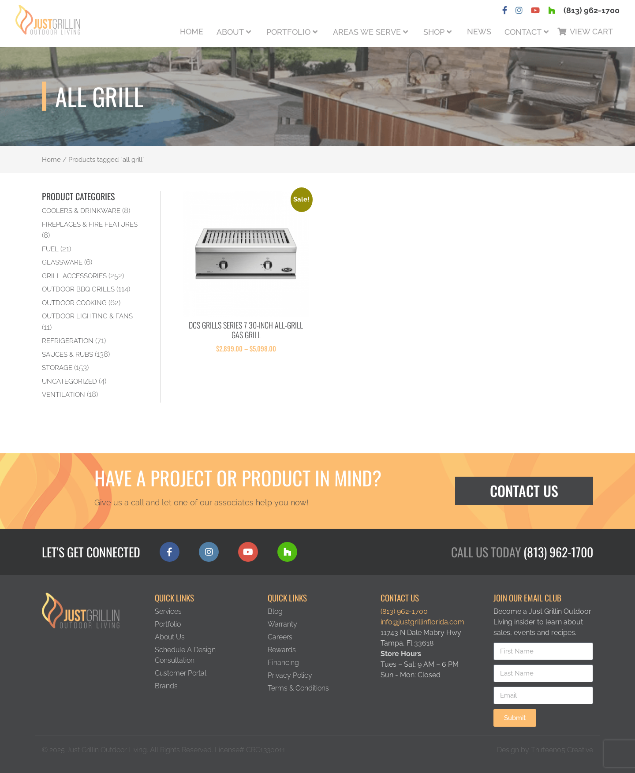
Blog (275, 611)
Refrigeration (67, 340)
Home (191, 31)
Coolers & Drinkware (81, 210)
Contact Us (524, 490)
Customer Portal (180, 673)
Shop (433, 32)
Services (168, 611)
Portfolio (288, 32)
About (230, 32)
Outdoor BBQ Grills (78, 289)
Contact (523, 32)
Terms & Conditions (298, 688)
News (479, 31)
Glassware (62, 262)
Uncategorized (69, 381)
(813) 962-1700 (592, 10)
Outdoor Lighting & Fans (87, 316)
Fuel (50, 249)
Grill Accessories (74, 276)
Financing (283, 662)
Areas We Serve (367, 32)
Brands (166, 686)
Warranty (282, 624)
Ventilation (63, 394)
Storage (57, 367)
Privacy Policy (290, 675)
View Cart (591, 31)
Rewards (282, 650)
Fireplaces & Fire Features (90, 224)
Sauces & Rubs (67, 354)
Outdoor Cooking (74, 302)
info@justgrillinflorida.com (422, 622)
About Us (170, 637)
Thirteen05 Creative (562, 750)
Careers (280, 637)
